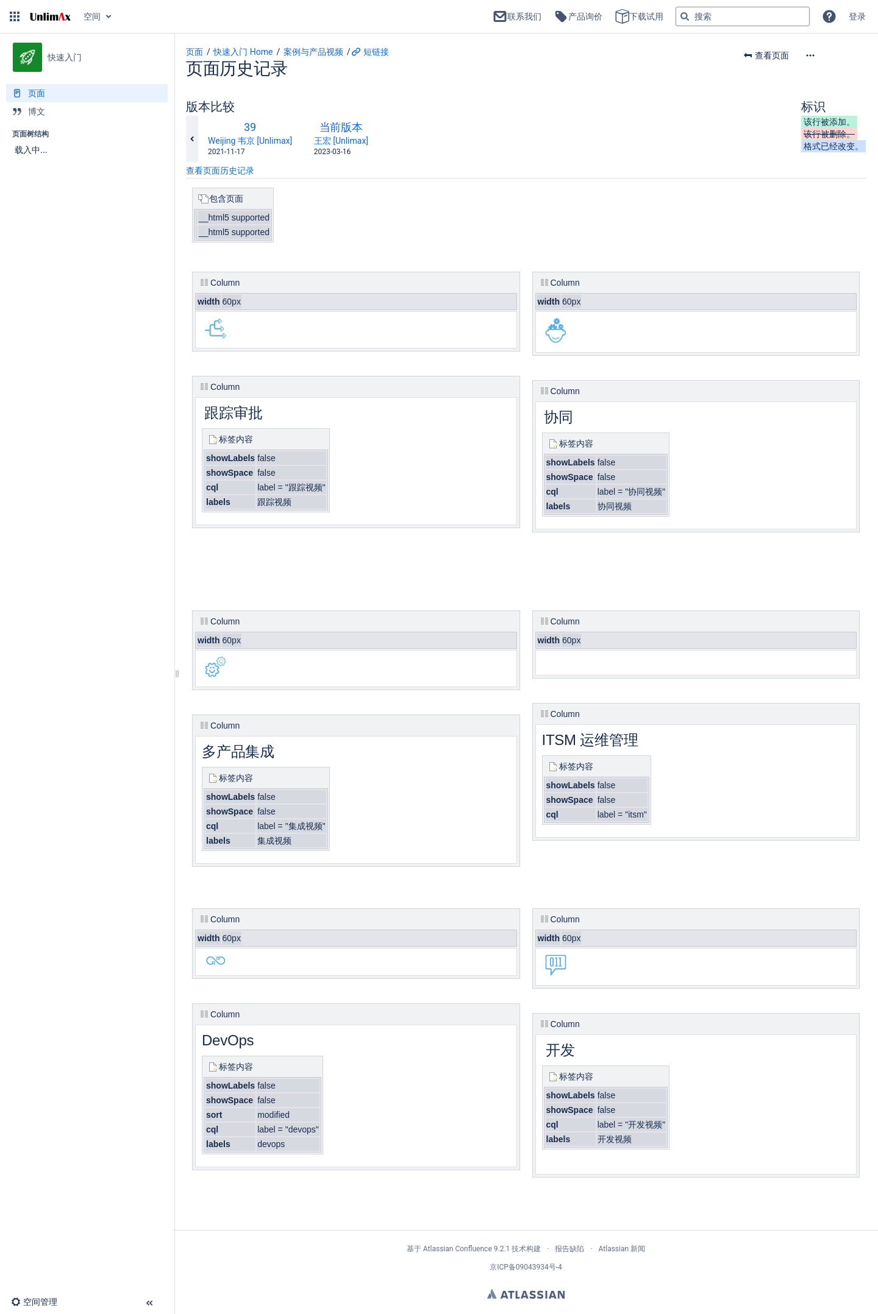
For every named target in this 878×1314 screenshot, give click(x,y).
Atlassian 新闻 (622, 1249)
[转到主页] (50, 16)
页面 (194, 52)
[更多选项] (835, 55)
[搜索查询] (743, 16)
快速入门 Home (243, 52)
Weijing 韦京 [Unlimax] (250, 141)
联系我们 (517, 16)
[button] (14, 16)
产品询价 (578, 16)
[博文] (87, 111)
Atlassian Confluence (457, 1249)
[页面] (87, 93)
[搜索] (685, 16)
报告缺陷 (569, 1249)
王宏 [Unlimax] (341, 141)
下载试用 (639, 16)
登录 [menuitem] (857, 16)
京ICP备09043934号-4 (526, 1267)
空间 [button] (92, 16)
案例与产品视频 (313, 52)
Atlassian (526, 1294)
